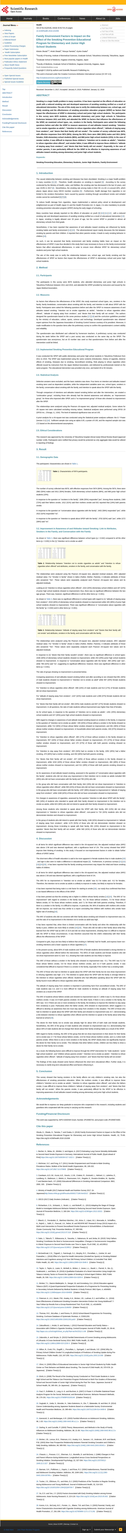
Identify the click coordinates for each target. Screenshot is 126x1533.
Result (5, 106)
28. (37, 1505)
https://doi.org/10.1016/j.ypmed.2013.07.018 (53, 1232)
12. (37, 1298)
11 (106, 213)
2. (37, 1163)
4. (37, 1190)
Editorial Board (9, 40)
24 (41, 864)
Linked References (108, 38)
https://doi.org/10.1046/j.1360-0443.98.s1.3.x (98, 1430)
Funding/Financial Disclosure (53, 1114)
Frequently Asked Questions (14, 68)
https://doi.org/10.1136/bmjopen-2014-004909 (54, 1292)
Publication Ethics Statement (15, 62)
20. (37, 1403)
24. (37, 1454)
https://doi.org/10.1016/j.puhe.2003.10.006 (86, 1355)
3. (37, 1175)
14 (70, 230)
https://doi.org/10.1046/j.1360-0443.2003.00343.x (86, 1445)
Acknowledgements (47, 1098)
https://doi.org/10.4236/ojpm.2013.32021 (86, 1211)
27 (85, 945)
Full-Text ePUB (107, 34)
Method (5, 101)
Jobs (117, 18)
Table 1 (74, 464)
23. (37, 1439)
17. (37, 1364)
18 (93, 316)
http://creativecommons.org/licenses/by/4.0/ (53, 78)
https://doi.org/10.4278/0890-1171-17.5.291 (78, 1511)
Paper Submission (11, 49)
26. (37, 1481)
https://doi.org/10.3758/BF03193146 (61, 1397)
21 (120, 862)
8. (37, 1238)
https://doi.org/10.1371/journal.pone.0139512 (53, 1247)
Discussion (6, 110)
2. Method (42, 267)
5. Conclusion (44, 1071)
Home (9, 18)
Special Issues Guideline (13, 82)
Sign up (85, 1529)
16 (45, 236)
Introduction (7, 97)
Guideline (7, 43)
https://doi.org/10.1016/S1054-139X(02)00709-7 (55, 1487)
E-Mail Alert (9, 1530)
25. (37, 1469)
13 (123, 216)
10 (102, 213)
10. (37, 1268)
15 (73, 230)
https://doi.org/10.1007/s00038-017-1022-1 (57, 1157)
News (82, 18)
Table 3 (49, 599)
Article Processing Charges (14, 46)
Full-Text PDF (106, 28)
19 (48, 420)
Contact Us (74, 1524)
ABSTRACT (43, 95)
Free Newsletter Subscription (15, 55)
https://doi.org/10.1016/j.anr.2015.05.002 (92, 1496)
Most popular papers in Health (15, 59)
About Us (100, 18)
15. (37, 1337)
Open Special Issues (11, 76)
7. (37, 1220)
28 (52, 1018)
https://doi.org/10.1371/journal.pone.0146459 (53, 1307)
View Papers (8, 33)
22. (37, 1427)
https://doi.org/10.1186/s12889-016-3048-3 (71, 1262)
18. (37, 1376)
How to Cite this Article (109, 41)
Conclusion (7, 114)
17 (89, 316)
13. (37, 1313)
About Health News (11, 65)
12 (110, 213)
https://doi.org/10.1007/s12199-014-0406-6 (89, 1409)
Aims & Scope (9, 37)
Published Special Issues (13, 79)
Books (46, 18)
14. (37, 1325)
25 (45, 864)
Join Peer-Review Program (28, 1530)
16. (37, 1349)
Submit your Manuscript (104, 1529)
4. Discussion (44, 838)
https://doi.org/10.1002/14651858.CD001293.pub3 (55, 1319)
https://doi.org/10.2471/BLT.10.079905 (51, 1169)
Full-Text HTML (107, 31)
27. (37, 1493)
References (42, 1144)
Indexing (7, 30)
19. (37, 1391)
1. (37, 1151)
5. (37, 1199)
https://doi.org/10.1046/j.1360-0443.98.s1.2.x (61, 1421)
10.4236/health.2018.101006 (47, 31)
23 (38, 864)
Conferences (64, 18)
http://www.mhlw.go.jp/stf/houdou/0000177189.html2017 (66, 1193)
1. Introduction (44, 173)
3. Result (41, 449)
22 (124, 862)
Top (3, 89)
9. (37, 1253)
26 (95, 889)
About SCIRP (58, 1524)
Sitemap (66, 1524)
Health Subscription (11, 52)
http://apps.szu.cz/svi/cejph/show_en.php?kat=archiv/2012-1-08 (61, 1331)
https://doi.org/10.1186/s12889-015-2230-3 (53, 1343)
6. (37, 1205)
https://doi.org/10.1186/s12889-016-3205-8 (66, 1277)
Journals (27, 18)
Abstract (104, 25)
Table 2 (49, 538)
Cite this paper (44, 1126)
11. (37, 1283)
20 (124, 859)
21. (37, 1418)
